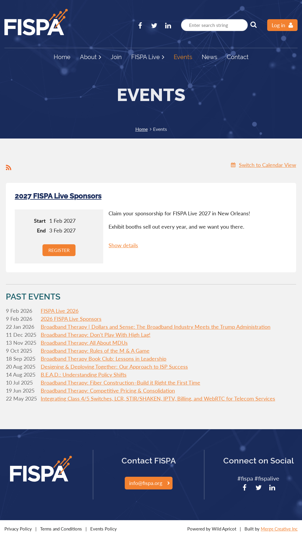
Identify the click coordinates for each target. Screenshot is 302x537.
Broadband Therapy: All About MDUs (84, 342)
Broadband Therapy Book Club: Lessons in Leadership (103, 358)
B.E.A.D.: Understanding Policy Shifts (84, 374)
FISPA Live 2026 (59, 310)
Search (253, 24)
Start (40, 220)
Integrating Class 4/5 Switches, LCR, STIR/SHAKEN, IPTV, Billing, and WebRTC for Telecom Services (158, 398)
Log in (278, 25)
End (41, 230)
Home (141, 129)
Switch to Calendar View (267, 165)
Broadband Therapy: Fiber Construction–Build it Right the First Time (120, 382)
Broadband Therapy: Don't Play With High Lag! (95, 334)
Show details (123, 245)
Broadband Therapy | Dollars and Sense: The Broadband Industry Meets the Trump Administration (155, 326)
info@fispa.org (145, 483)
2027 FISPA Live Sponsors (58, 196)
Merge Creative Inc (279, 528)
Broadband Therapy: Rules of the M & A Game (95, 350)
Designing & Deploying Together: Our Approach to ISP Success (114, 366)
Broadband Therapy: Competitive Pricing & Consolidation (108, 390)
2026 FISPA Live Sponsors (71, 318)
